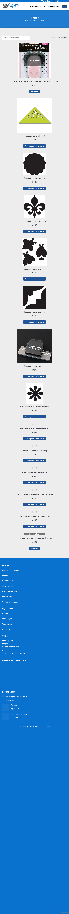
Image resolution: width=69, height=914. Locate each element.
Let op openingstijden (19, 714)
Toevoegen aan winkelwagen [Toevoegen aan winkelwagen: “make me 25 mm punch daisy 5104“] (34, 439)
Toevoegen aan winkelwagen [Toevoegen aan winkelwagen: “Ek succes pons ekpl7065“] (34, 322)
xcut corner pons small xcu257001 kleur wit (34, 494)
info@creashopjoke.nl (16, 651)
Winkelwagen (48, 1)
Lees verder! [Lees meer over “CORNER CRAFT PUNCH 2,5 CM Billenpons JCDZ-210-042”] (34, 91)
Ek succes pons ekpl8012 (35, 366)
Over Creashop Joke (9, 591)
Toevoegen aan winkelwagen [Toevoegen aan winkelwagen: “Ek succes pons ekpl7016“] (34, 231)
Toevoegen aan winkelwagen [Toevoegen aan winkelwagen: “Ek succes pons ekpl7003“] (34, 188)
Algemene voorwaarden (11, 570)
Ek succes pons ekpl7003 (35, 178)
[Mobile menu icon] (64, 6)
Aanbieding (15, 705)
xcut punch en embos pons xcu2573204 (35, 538)
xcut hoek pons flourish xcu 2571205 (34, 516)
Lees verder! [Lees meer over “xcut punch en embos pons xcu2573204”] (34, 548)
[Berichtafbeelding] (3, 696)
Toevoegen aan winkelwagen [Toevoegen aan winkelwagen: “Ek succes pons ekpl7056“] (34, 279)
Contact (5, 575)
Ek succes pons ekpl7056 (35, 269)
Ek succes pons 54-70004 (34, 136)
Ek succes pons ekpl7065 (35, 312)
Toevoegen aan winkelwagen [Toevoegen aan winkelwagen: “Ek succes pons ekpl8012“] (34, 376)
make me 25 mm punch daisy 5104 (34, 429)
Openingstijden (7, 586)
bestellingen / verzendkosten (16, 697)
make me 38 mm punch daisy (34, 451)
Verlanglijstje (7, 624)
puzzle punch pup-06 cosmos (34, 472)
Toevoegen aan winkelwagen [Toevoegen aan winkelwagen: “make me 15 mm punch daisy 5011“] (34, 417)
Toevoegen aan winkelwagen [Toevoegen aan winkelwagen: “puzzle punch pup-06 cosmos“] (34, 482)
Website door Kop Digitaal (42, 726)
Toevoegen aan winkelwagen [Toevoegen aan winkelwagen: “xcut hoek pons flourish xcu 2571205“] (34, 526)
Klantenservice (7, 581)
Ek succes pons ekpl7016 (35, 221)
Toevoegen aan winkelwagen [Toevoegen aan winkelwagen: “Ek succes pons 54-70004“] (34, 146)
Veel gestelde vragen (10, 602)
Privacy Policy (7, 597)
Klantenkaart (7, 629)
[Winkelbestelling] (16, 38)
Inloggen (5, 613)
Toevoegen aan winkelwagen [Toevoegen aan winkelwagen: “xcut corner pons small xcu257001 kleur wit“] (34, 504)
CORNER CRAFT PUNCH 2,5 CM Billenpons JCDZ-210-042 (34, 81)
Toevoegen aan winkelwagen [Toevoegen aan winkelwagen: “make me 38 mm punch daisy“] (34, 460)
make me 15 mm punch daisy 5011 (34, 407)
